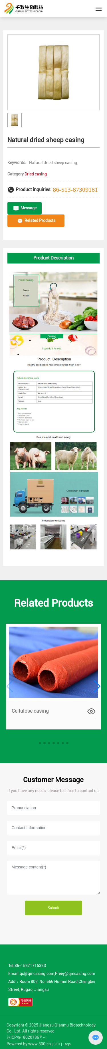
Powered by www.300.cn (29, 1044)
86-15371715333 (30, 965)
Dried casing (36, 174)
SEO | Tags (62, 1044)
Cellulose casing (30, 711)
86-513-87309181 (75, 189)
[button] (40, 743)
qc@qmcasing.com (37, 973)
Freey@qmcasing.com (75, 973)
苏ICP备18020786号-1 (27, 1037)
